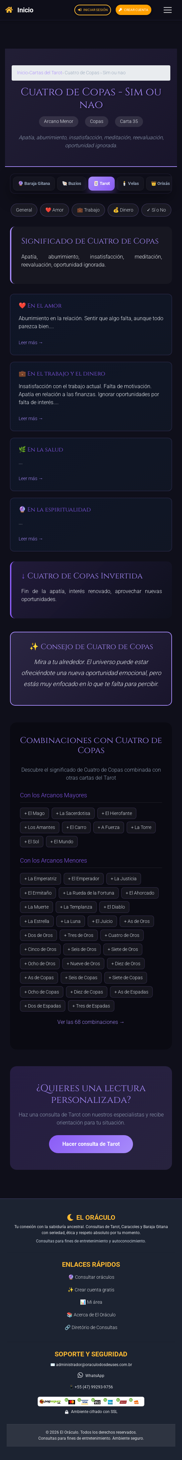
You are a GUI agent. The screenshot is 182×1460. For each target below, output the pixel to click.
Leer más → (31, 343)
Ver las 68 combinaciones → (91, 1022)
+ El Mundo (61, 841)
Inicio (22, 73)
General (24, 210)
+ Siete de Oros (123, 949)
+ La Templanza (76, 907)
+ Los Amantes (39, 827)
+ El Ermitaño (38, 893)
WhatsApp (94, 1375)
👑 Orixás (160, 183)
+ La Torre (141, 827)
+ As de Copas (39, 977)
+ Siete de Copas (126, 977)
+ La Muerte (36, 907)
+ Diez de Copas (86, 992)
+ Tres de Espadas (91, 1006)
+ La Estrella (36, 921)
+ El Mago (34, 813)
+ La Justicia (124, 878)
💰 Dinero (123, 210)
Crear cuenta (133, 10)
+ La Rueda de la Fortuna (88, 893)
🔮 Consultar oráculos (91, 1277)
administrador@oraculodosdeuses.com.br (94, 1364)
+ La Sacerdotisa (73, 813)
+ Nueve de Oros (83, 963)
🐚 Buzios (71, 183)
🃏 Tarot (101, 183)
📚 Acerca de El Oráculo (91, 1315)
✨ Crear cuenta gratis (91, 1290)
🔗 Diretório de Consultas (91, 1327)
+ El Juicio (102, 921)
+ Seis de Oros (82, 949)
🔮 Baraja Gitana (34, 183)
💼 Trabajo (88, 210)
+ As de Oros (137, 921)
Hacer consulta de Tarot (91, 1144)
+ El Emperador (83, 878)
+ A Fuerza (109, 827)
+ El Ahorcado (140, 893)
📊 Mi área (91, 1302)
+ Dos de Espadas (42, 1006)
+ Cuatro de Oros (122, 935)
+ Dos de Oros (38, 935)
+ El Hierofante (117, 813)
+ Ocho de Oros (39, 963)
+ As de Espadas (131, 992)
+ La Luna (71, 921)
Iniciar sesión (93, 10)
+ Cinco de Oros (40, 949)
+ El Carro (76, 827)
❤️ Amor (54, 210)
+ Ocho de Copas (41, 992)
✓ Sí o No (156, 210)
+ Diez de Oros (125, 963)
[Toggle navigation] (168, 10)
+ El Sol (31, 841)
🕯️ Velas (130, 183)
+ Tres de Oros (78, 935)
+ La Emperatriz (40, 878)
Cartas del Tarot (45, 73)
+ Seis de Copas (81, 977)
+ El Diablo (114, 907)
